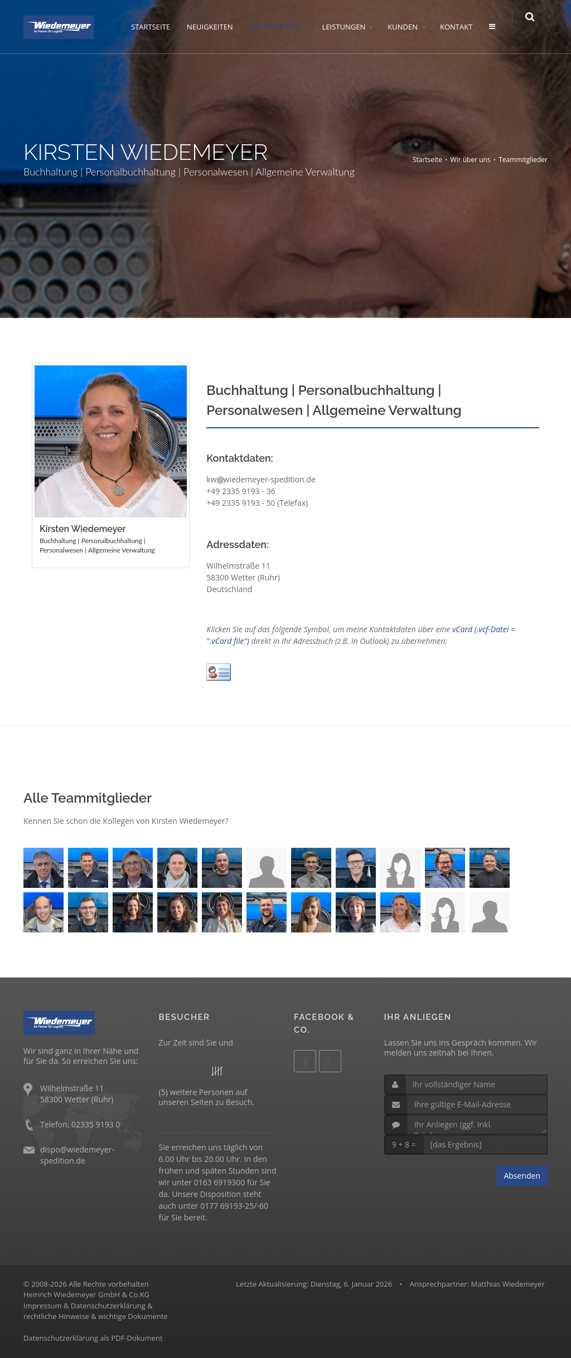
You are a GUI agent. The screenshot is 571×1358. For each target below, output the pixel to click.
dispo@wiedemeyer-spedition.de (77, 1155)
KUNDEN (409, 27)
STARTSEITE (157, 27)
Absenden (522, 1175)
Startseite (427, 159)
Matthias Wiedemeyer (508, 1284)
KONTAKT (463, 27)
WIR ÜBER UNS (281, 27)
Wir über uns (471, 159)
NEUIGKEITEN (216, 27)
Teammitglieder (523, 159)
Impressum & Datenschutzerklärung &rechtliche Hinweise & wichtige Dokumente (95, 1311)
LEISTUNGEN (350, 27)
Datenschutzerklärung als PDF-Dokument (93, 1338)
